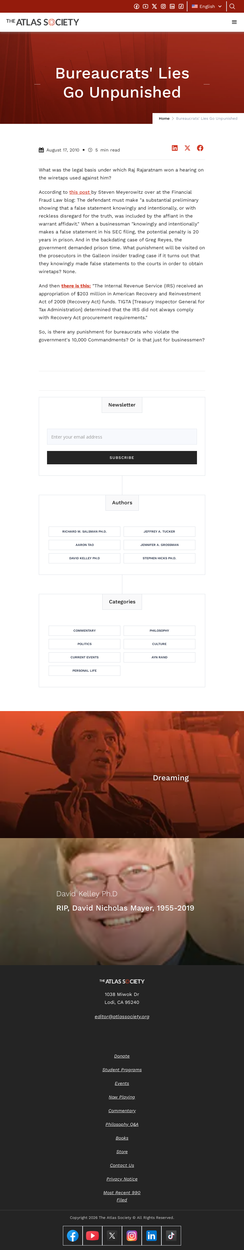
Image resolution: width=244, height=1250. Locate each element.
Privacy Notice (122, 1178)
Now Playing (122, 1096)
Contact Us (122, 1165)
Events (122, 1083)
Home (164, 118)
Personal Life (84, 670)
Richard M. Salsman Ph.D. (84, 531)
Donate (122, 1055)
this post (80, 192)
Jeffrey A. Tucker (159, 531)
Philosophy (159, 630)
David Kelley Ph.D (84, 558)
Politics (85, 644)
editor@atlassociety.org (122, 1016)
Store (122, 1151)
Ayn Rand (159, 657)
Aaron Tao (85, 545)
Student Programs (122, 1069)
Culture (159, 644)
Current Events (84, 657)
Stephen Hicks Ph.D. (159, 558)
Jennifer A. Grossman (159, 545)
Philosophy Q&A (122, 1124)
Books (122, 1137)
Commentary (84, 630)
